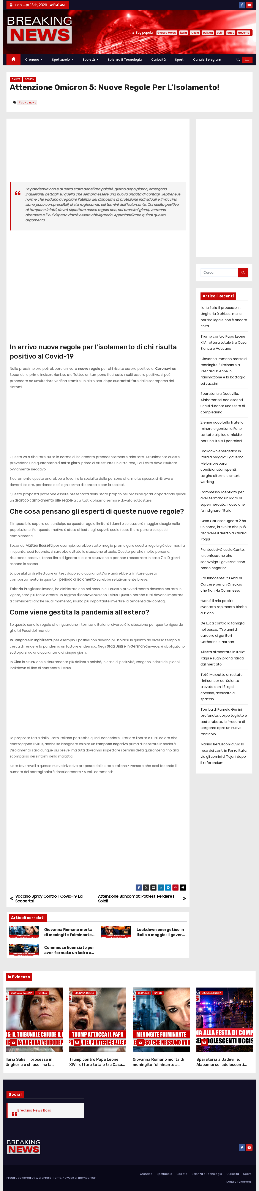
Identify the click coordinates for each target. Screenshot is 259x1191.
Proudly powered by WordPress (29, 1178)
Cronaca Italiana (21, 993)
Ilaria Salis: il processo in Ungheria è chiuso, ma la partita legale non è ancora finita (31, 1067)
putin (220, 33)
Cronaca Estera (84, 993)
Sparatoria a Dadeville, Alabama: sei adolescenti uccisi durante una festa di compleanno (222, 1067)
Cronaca (34, 59)
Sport (179, 59)
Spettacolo (62, 59)
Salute (16, 79)
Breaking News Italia (34, 1110)
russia (195, 33)
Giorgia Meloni (166, 33)
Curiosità (158, 59)
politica (208, 33)
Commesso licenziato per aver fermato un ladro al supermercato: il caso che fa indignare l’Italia (69, 955)
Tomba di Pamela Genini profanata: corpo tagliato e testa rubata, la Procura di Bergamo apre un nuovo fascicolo (224, 722)
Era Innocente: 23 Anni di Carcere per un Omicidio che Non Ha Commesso (221, 584)
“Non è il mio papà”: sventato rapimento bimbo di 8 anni (224, 607)
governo (243, 33)
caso (230, 33)
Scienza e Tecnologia (125, 59)
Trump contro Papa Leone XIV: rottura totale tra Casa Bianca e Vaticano (223, 342)
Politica (42, 993)
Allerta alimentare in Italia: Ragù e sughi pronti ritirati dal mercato (223, 658)
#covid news (27, 102)
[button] (238, 59)
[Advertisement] (98, 152)
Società (90, 59)
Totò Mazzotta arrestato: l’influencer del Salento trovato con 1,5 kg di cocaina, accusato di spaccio (222, 687)
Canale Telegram (207, 59)
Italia (183, 33)
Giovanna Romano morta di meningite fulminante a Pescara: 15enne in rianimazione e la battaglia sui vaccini (224, 371)
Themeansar (87, 1178)
